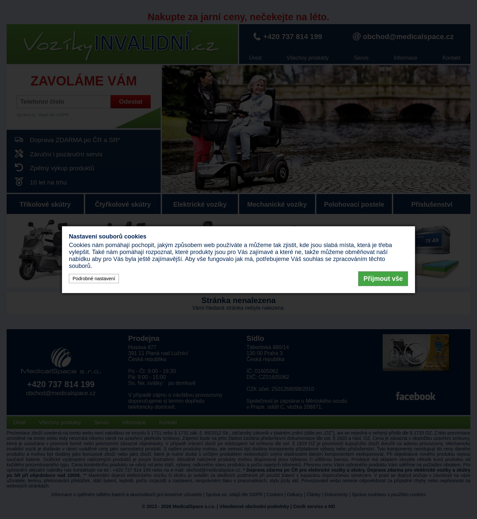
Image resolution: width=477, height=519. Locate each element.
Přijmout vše (383, 278)
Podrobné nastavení (94, 278)
